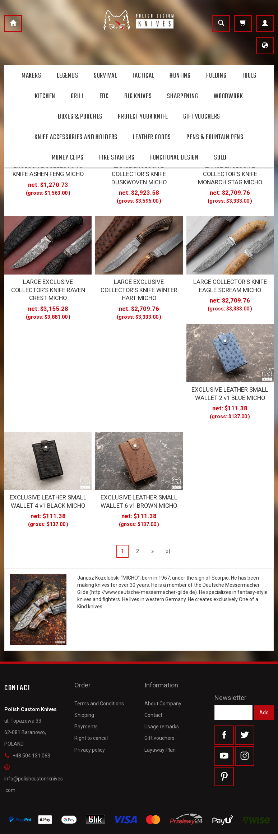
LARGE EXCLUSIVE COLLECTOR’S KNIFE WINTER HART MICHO (139, 283)
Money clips (68, 157)
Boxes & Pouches (80, 116)
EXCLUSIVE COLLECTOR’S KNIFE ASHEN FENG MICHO (48, 168)
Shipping (84, 689)
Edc (104, 96)
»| (168, 538)
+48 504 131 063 (27, 742)
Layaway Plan (160, 724)
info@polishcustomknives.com (33, 765)
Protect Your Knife (143, 116)
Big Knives (138, 96)
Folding (216, 75)
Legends (67, 75)
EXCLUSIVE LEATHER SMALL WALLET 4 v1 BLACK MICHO (48, 489)
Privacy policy (89, 724)
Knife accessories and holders (75, 137)
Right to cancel (91, 712)
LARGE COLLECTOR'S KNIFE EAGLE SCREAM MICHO (230, 279)
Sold (220, 157)
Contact (153, 689)
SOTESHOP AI (261, 826)
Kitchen (45, 96)
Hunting (180, 75)
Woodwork (228, 96)
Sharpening (182, 96)
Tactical (143, 75)
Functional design (174, 157)
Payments (86, 701)
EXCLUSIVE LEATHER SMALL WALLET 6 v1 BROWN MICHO (139, 489)
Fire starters (117, 157)
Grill (77, 96)
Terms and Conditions (99, 678)
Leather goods (152, 137)
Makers (31, 75)
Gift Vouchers (201, 116)
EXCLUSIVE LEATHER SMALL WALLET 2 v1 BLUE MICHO (230, 384)
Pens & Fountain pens (215, 137)
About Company (162, 678)
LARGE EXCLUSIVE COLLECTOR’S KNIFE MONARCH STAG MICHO (230, 171)
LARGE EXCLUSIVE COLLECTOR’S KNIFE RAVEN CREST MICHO (48, 283)
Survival (105, 75)
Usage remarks (161, 701)
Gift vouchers (159, 712)
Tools (249, 75)
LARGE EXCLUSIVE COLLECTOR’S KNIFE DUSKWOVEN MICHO (138, 171)
